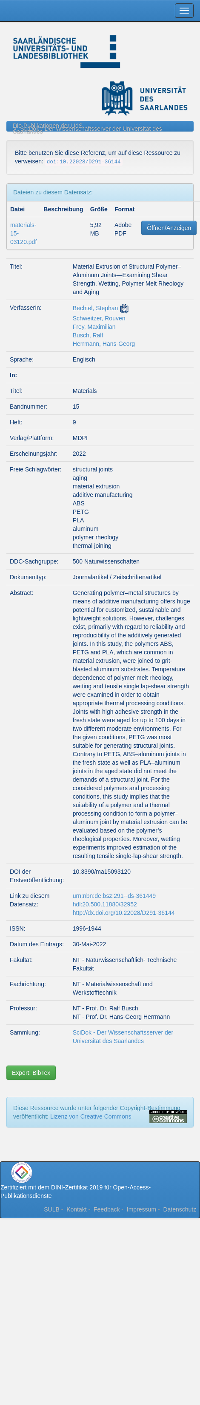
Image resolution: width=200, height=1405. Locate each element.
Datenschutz (179, 1209)
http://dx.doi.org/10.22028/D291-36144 (124, 912)
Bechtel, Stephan (95, 308)
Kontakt (76, 1209)
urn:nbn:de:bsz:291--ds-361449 (114, 895)
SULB (52, 1209)
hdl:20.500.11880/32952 (105, 904)
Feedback (107, 1209)
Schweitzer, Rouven (99, 318)
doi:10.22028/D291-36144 (84, 162)
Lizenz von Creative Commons (90, 1116)
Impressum (141, 1209)
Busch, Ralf (88, 335)
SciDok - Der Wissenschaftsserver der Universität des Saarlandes (87, 130)
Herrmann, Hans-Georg (104, 343)
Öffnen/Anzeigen (169, 227)
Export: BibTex (31, 1072)
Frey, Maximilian (94, 326)
